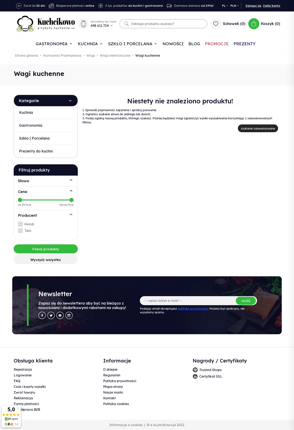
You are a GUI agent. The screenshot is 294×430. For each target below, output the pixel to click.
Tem (27, 231)
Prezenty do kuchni (36, 151)
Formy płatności (26, 404)
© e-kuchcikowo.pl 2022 (165, 425)
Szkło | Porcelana (34, 138)
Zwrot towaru (24, 392)
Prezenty (244, 43)
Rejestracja (23, 369)
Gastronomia (52, 43)
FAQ (17, 381)
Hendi (29, 224)
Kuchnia (88, 43)
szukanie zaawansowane (258, 128)
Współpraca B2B (27, 409)
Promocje (217, 43)
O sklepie (110, 369)
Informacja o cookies (126, 425)
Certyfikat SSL (210, 376)
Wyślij (246, 301)
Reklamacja (23, 398)
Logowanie (23, 375)
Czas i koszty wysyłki (30, 387)
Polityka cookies (116, 404)
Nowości (173, 43)
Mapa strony (113, 387)
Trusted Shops (210, 370)
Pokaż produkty (45, 249)
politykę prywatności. (193, 308)
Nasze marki (113, 392)
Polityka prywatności (119, 381)
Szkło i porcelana (131, 43)
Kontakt (109, 398)
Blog (194, 43)
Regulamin (111, 375)
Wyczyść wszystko (45, 260)
